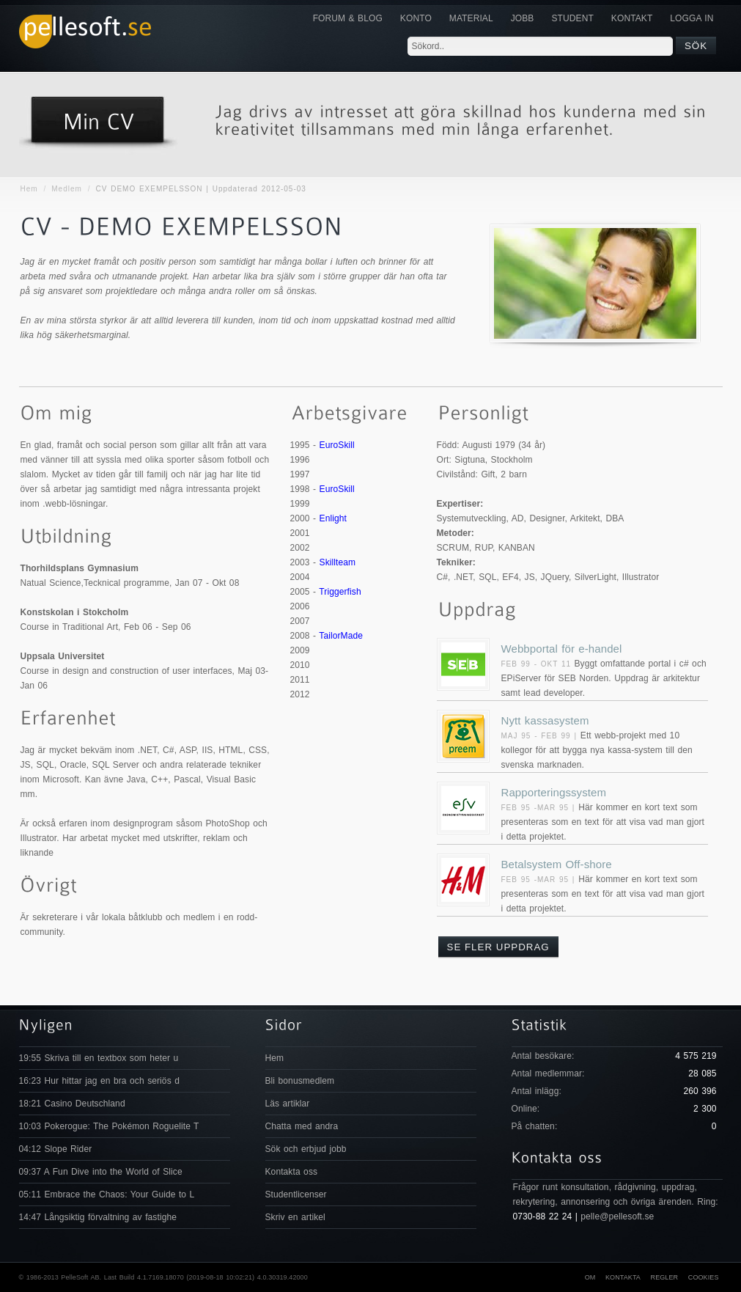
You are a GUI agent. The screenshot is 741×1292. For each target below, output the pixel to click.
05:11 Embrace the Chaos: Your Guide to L (107, 1194)
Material (471, 18)
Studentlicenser (296, 1194)
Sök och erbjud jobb (306, 1149)
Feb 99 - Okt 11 (536, 664)
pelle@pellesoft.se (617, 1216)
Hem (29, 189)
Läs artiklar (287, 1103)
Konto (416, 18)
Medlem (66, 189)
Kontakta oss (291, 1172)
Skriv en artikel (295, 1217)
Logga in (691, 18)
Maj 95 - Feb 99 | (540, 736)
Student (572, 18)
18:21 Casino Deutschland (72, 1103)
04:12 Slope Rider (55, 1149)
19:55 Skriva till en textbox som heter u (99, 1058)
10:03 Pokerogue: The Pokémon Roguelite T (109, 1126)
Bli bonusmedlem (300, 1081)
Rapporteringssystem (554, 792)
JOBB (522, 18)
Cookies (703, 1277)
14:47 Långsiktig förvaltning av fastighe (98, 1217)
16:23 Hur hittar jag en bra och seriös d (99, 1081)
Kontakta (623, 1277)
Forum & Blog (348, 18)
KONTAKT (631, 18)
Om (590, 1277)
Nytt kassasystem (545, 720)
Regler (665, 1277)
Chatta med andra (302, 1126)
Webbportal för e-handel (561, 648)
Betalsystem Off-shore (556, 864)
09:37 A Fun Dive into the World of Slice (101, 1172)
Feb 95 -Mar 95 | (540, 808)
